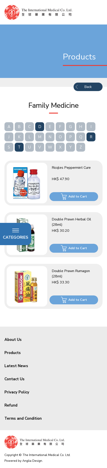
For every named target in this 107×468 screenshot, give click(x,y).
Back (88, 86)
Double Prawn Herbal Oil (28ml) (71, 222)
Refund (10, 405)
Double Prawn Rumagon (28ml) (71, 274)
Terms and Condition (23, 418)
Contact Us (14, 379)
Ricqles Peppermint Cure (71, 167)
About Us (13, 339)
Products (12, 352)
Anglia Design (32, 461)
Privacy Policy (16, 392)
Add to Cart (77, 196)
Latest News (16, 365)
